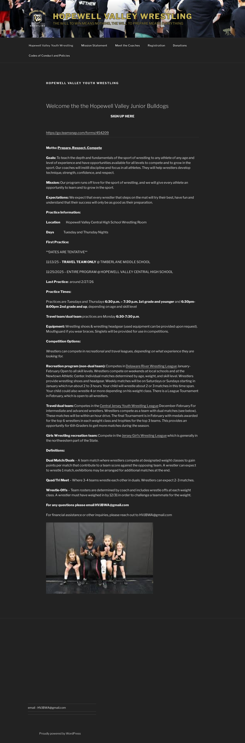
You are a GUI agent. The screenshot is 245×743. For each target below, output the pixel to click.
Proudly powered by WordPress (60, 733)
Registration (156, 45)
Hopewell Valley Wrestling (122, 16)
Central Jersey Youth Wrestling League (129, 406)
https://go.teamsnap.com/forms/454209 (77, 133)
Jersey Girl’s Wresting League (144, 436)
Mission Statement (94, 45)
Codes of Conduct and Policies (49, 55)
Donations (180, 45)
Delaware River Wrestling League (151, 366)
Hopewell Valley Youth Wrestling (51, 45)
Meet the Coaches (127, 45)
